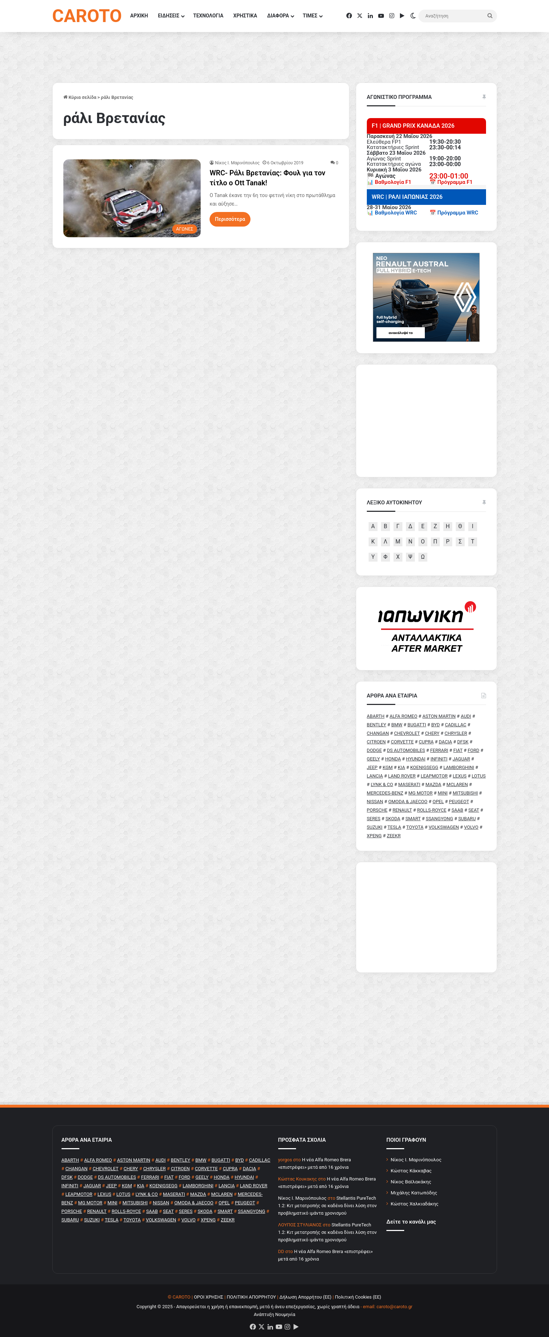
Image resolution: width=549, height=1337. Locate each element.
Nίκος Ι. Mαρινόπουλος (237, 162)
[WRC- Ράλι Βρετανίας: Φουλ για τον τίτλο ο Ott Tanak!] (132, 198)
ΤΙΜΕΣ (310, 15)
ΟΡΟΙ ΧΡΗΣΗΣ (208, 1297)
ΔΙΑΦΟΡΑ (278, 15)
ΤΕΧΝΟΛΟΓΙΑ (208, 15)
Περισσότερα (230, 219)
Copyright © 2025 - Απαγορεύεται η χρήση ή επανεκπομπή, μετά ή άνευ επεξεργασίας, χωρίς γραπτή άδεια (248, 1306)
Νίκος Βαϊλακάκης (411, 1181)
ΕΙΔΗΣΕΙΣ (168, 15)
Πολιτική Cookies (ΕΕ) (358, 1297)
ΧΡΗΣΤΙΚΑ (245, 15)
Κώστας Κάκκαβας (411, 1170)
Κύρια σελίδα (79, 97)
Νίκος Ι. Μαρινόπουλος (416, 1159)
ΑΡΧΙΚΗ (139, 15)
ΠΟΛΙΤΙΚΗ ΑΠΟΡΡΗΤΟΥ (251, 1297)
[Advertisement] (426, 917)
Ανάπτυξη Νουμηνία (274, 1314)
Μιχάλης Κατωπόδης (414, 1192)
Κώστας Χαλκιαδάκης (414, 1203)
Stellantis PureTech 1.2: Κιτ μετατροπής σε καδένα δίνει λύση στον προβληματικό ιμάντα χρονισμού (327, 1205)
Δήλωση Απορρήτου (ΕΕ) (305, 1297)
